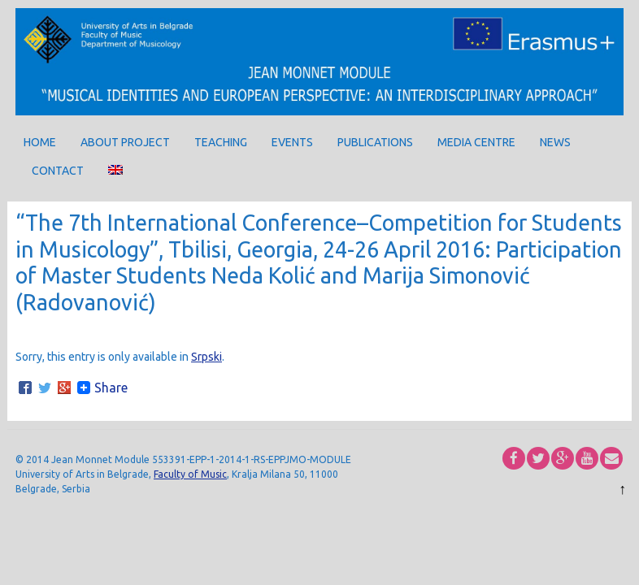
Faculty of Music (190, 474)
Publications (375, 142)
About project (125, 142)
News (555, 142)
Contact (58, 170)
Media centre (476, 142)
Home (40, 142)
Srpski (206, 356)
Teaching (220, 142)
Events (292, 142)
